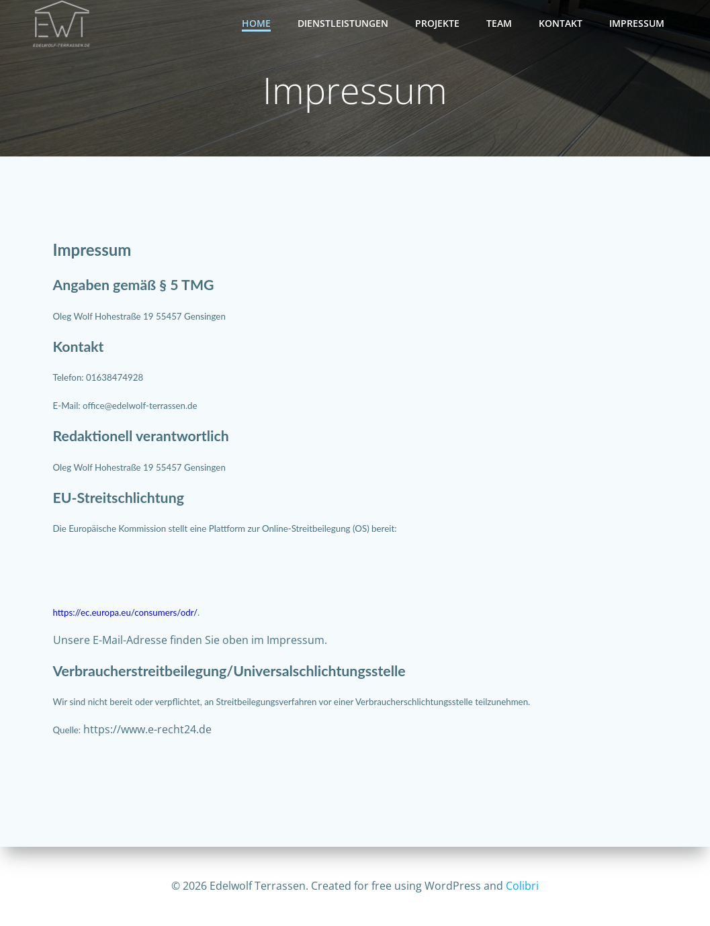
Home (256, 23)
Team (499, 23)
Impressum (636, 23)
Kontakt (560, 23)
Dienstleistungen (343, 23)
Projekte (437, 23)
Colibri (522, 885)
